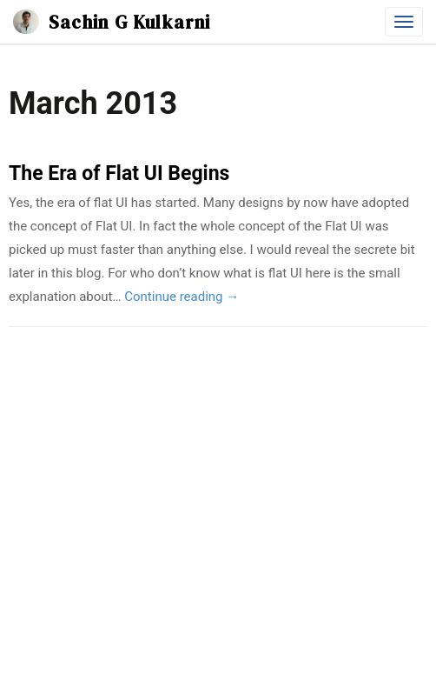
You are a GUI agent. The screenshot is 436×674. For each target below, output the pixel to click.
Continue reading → (181, 296)
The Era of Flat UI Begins (119, 173)
